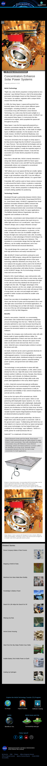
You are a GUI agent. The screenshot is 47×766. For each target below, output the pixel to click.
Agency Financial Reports (23, 756)
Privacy (16, 754)
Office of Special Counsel (8, 756)
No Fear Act (5, 754)
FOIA (11, 754)
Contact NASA (35, 756)
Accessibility (5, 757)
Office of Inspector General (27, 754)
